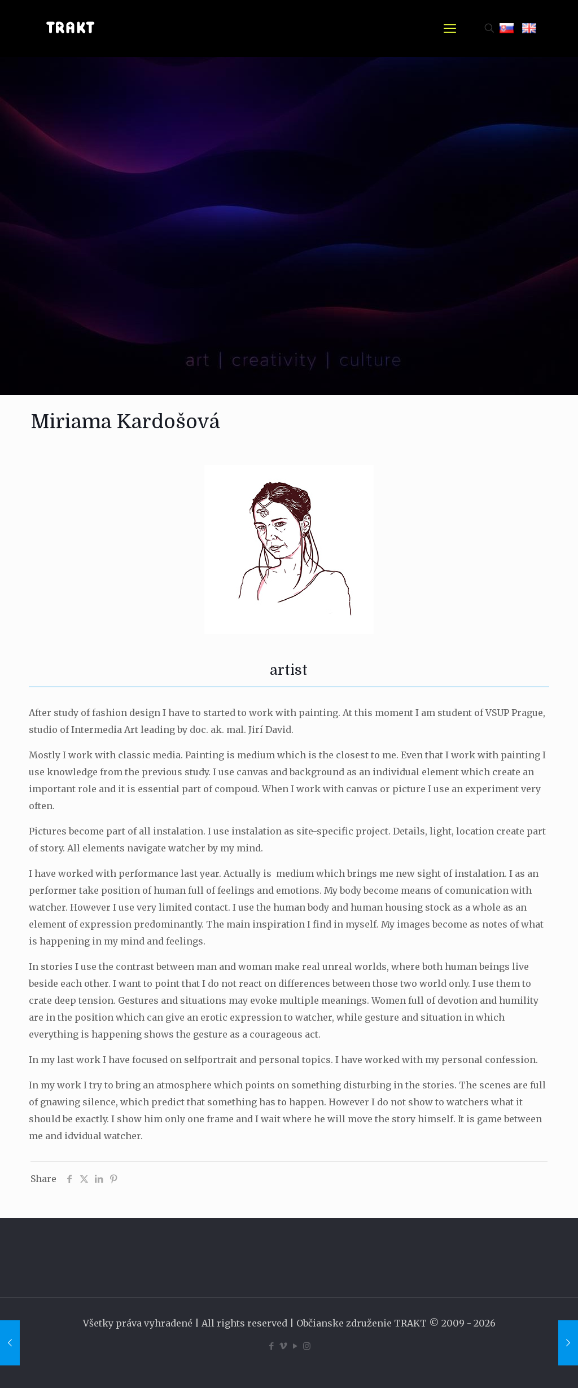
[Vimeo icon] (283, 1346)
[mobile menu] (449, 28)
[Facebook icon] (271, 1346)
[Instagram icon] (307, 1346)
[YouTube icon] (295, 1346)
